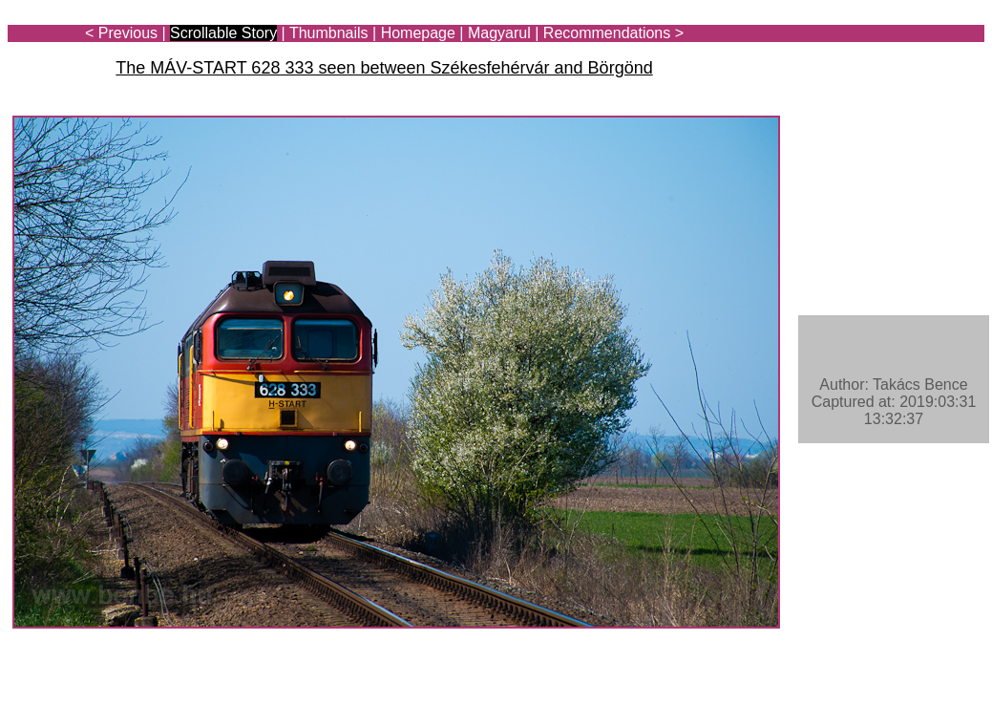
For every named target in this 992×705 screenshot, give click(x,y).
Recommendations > (613, 33)
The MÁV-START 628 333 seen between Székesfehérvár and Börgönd (384, 67)
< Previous (121, 33)
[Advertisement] (872, 68)
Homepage (418, 33)
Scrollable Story (223, 33)
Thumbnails (329, 33)
